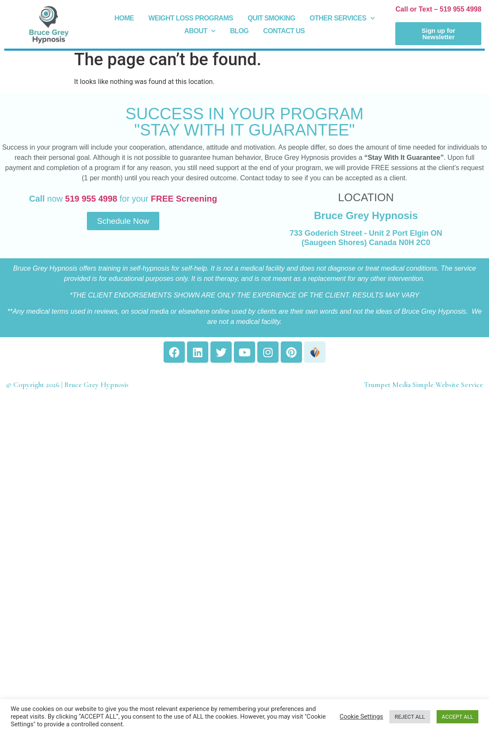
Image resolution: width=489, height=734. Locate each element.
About (200, 31)
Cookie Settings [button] (361, 716)
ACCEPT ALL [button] (457, 717)
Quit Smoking (271, 18)
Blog (239, 31)
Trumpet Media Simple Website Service (423, 384)
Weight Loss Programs (190, 18)
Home (124, 18)
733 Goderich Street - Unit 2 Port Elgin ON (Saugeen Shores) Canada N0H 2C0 (366, 238)
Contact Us (284, 31)
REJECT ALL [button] (409, 717)
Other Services (342, 18)
